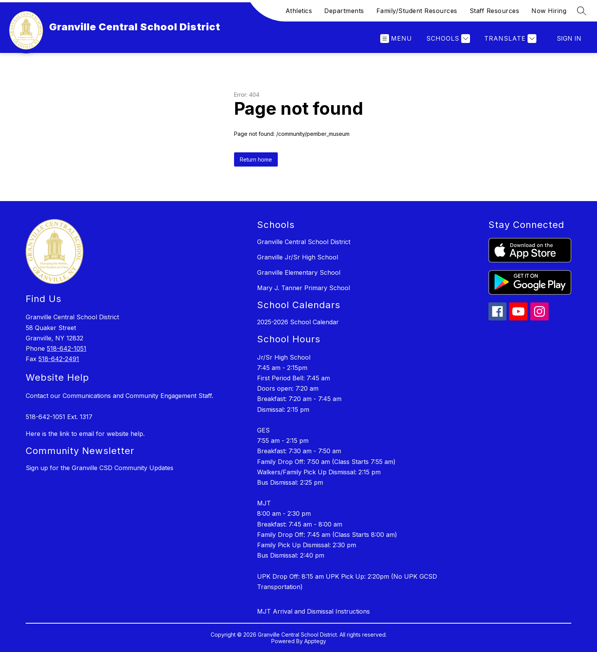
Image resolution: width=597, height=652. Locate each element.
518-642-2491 (58, 359)
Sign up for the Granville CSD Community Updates (99, 468)
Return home (256, 159)
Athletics (298, 11)
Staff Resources (494, 11)
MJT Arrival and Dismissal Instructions (313, 611)
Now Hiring (548, 11)
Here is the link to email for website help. (85, 433)
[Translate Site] (509, 38)
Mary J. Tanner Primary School (303, 288)
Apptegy (315, 641)
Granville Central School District (303, 242)
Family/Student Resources (416, 11)
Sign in (569, 38)
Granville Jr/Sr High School (297, 257)
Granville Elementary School (298, 272)
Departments (344, 11)
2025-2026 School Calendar (298, 322)
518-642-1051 (66, 348)
